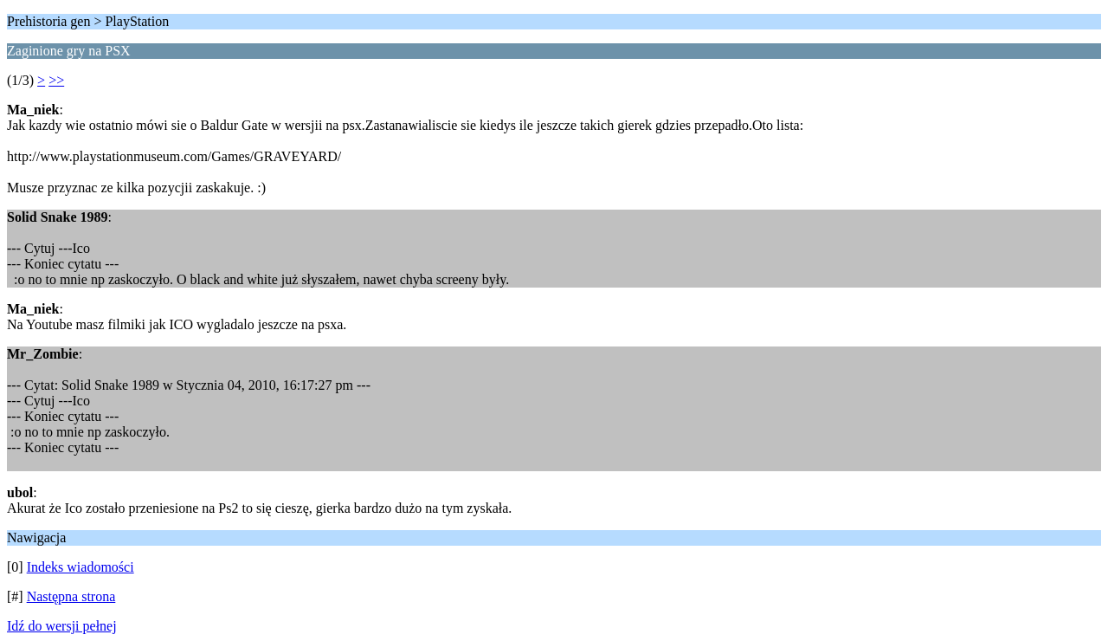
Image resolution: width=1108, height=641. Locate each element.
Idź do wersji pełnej (62, 625)
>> (56, 80)
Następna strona (71, 596)
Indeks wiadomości (80, 567)
